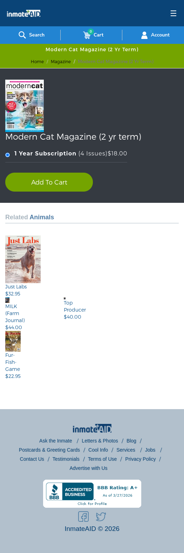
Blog (131, 441)
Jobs (151, 450)
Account (154, 35)
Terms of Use (102, 459)
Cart (91, 35)
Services (126, 450)
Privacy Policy (140, 459)
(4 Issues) (66, 154)
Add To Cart (49, 182)
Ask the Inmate (56, 441)
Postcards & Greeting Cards (49, 450)
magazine (61, 61)
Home (37, 61)
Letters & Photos (100, 441)
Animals (41, 217)
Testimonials (66, 459)
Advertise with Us (88, 468)
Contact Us (32, 459)
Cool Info (98, 450)
